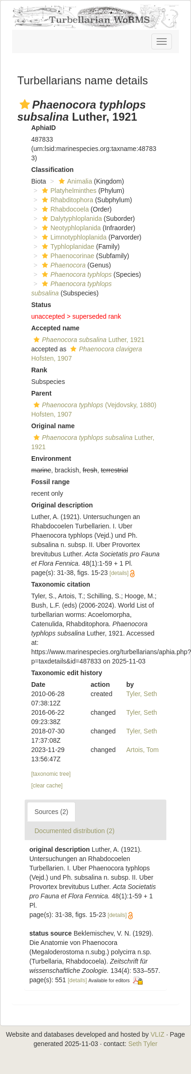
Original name (53, 426)
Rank (39, 370)
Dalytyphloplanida (71, 218)
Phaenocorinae (67, 256)
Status (41, 304)
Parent (41, 393)
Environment (51, 458)
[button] (24, 104)
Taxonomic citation (60, 584)
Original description (62, 505)
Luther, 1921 (87, 339)
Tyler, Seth (141, 694)
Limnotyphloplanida (73, 237)
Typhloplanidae (67, 246)
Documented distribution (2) (74, 831)
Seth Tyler (142, 1043)
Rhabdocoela (64, 209)
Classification (52, 169)
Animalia (74, 181)
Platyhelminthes (68, 190)
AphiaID (43, 127)
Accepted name (55, 328)
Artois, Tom (142, 749)
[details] (119, 573)
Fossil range (50, 482)
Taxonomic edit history (66, 673)
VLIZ (157, 1034)
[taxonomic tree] (51, 774)
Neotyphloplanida (70, 228)
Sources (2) (51, 811)
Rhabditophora (66, 200)
